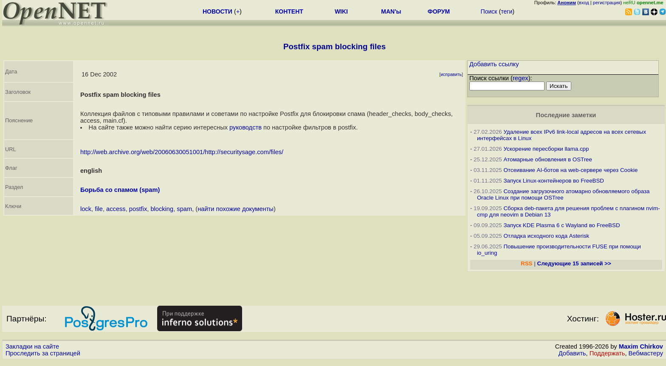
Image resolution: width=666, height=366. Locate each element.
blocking (161, 209)
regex (520, 78)
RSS (526, 263)
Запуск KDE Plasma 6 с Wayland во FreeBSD (561, 225)
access (116, 209)
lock (85, 209)
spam (184, 209)
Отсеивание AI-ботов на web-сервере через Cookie (570, 170)
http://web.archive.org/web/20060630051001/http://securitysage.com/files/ (181, 152)
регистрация (607, 2)
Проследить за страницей (43, 353)
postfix (138, 209)
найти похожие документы (236, 209)
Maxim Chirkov (641, 346)
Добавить (572, 353)
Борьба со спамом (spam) (120, 189)
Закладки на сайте (32, 346)
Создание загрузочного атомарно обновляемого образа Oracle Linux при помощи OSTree (563, 194)
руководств (245, 127)
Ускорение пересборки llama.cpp (546, 149)
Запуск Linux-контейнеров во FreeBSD (553, 180)
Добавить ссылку (494, 64)
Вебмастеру (646, 353)
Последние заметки (566, 115)
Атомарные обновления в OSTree (547, 159)
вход (584, 2)
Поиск (489, 11)
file (99, 209)
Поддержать (607, 353)
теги (506, 11)
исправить (451, 74)
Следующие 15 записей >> (574, 263)
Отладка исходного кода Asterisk (546, 236)
